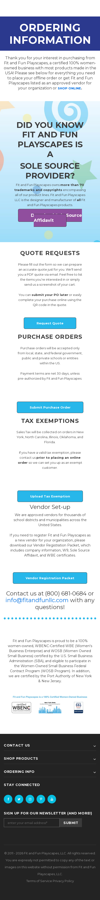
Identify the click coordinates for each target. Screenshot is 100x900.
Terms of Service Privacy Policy (50, 881)
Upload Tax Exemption (50, 496)
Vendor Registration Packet (50, 578)
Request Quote (50, 323)
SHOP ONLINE (69, 88)
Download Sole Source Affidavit (56, 218)
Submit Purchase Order (50, 407)
